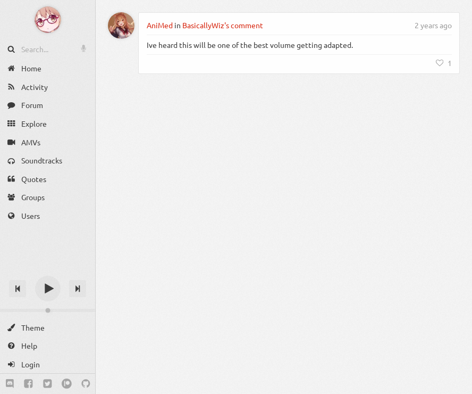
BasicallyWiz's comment (222, 25)
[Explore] (47, 123)
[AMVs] (47, 142)
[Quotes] (47, 179)
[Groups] (47, 197)
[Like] (444, 63)
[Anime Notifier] (48, 19)
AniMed (160, 25)
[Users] (47, 216)
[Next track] (77, 288)
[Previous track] (17, 288)
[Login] (47, 364)
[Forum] (47, 105)
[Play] (48, 288)
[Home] (47, 68)
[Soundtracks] (47, 160)
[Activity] (47, 87)
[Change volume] (47, 310)
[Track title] (47, 270)
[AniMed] (121, 25)
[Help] (47, 345)
